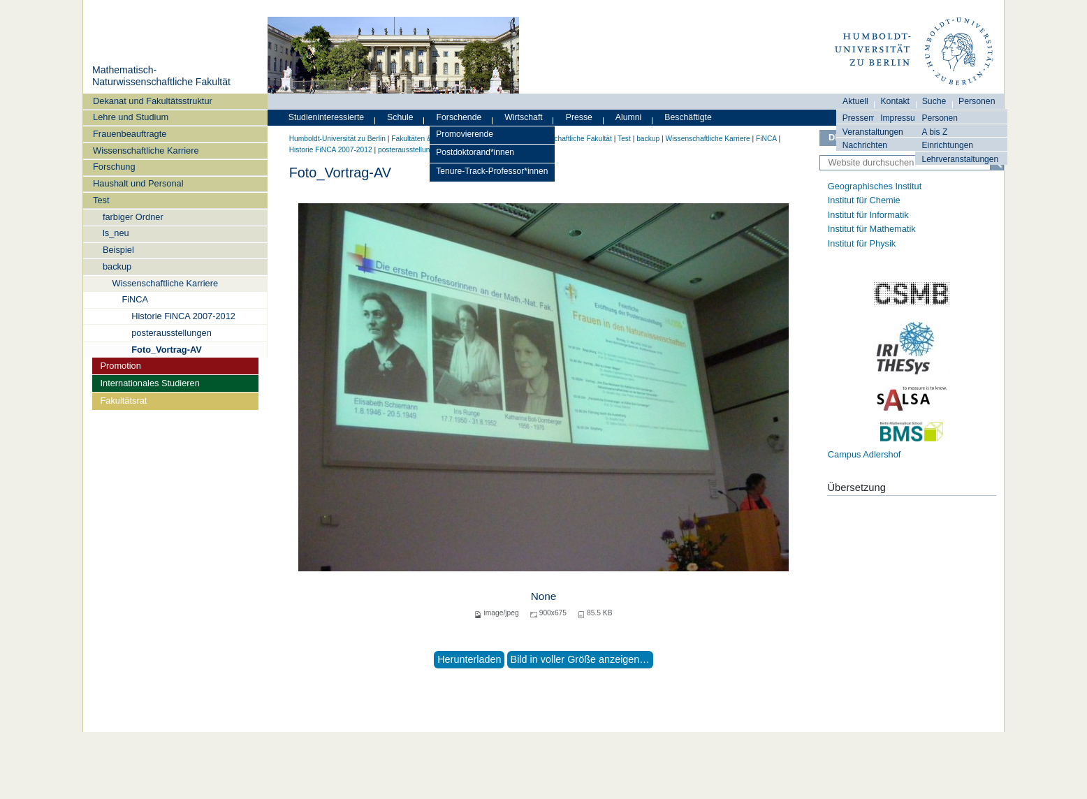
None (544, 596)
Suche (934, 101)
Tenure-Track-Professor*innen (492, 171)
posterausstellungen (171, 333)
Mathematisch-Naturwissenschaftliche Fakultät (161, 76)
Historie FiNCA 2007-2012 (183, 316)
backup (117, 266)
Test (101, 200)
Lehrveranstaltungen (959, 159)
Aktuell (855, 101)
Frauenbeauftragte (129, 134)
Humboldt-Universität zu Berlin (337, 138)
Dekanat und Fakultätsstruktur (152, 101)
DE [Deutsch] (835, 137)
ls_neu (116, 233)
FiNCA (135, 299)
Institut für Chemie (864, 200)
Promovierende (464, 134)
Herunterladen (469, 659)
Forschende (459, 117)
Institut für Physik (862, 243)
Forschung (114, 166)
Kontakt (895, 101)
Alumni (628, 117)
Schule (400, 117)
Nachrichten (864, 145)
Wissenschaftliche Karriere (145, 150)
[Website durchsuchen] (911, 162)
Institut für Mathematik (872, 228)
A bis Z (934, 132)
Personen (939, 118)
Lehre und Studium (130, 117)
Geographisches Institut (874, 186)
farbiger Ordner (133, 217)
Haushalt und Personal (138, 183)
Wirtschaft (523, 117)
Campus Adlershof (864, 454)
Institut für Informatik (868, 215)
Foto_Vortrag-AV (166, 349)
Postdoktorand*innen (475, 152)
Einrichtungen (947, 145)
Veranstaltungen (872, 132)
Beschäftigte (688, 117)
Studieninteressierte (326, 117)
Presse (579, 117)
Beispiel (118, 249)
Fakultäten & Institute (424, 138)
